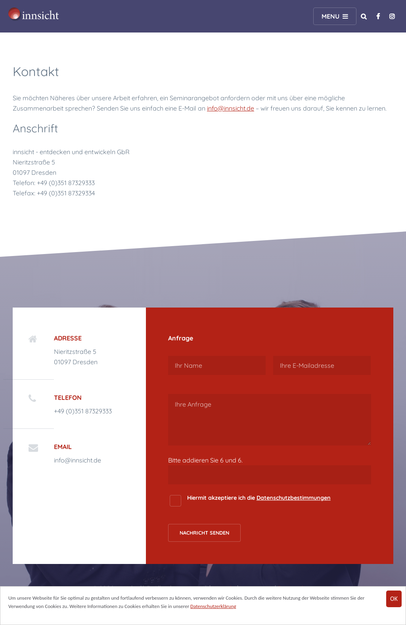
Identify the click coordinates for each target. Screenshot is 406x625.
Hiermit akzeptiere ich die (259, 497)
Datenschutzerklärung (213, 607)
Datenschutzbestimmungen (294, 497)
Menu (330, 16)
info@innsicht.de (230, 108)
